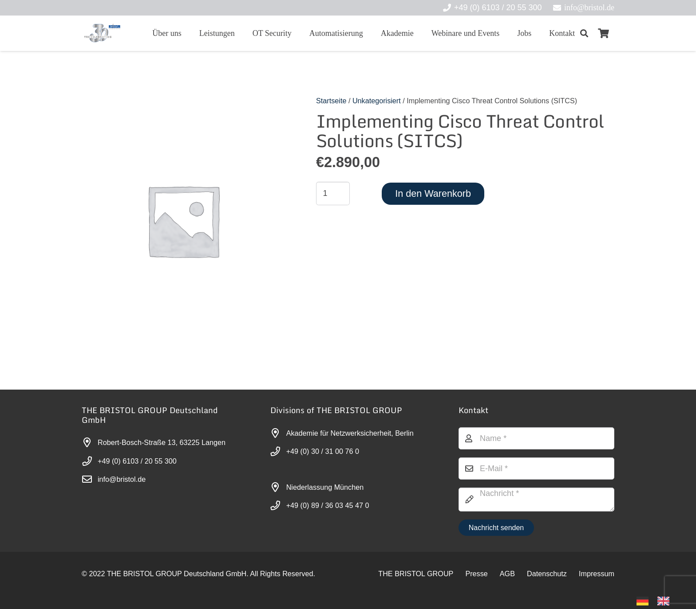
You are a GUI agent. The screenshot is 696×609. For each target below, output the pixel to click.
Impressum (596, 574)
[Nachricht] (536, 499)
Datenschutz (547, 574)
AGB (507, 574)
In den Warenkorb (433, 193)
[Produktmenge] (333, 193)
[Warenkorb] (603, 33)
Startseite (331, 101)
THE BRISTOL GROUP (415, 574)
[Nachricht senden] (496, 527)
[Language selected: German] (657, 600)
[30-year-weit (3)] (102, 33)
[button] (584, 33)
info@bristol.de (122, 479)
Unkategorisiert (376, 101)
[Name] (536, 438)
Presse (476, 574)
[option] (665, 601)
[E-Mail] (536, 468)
